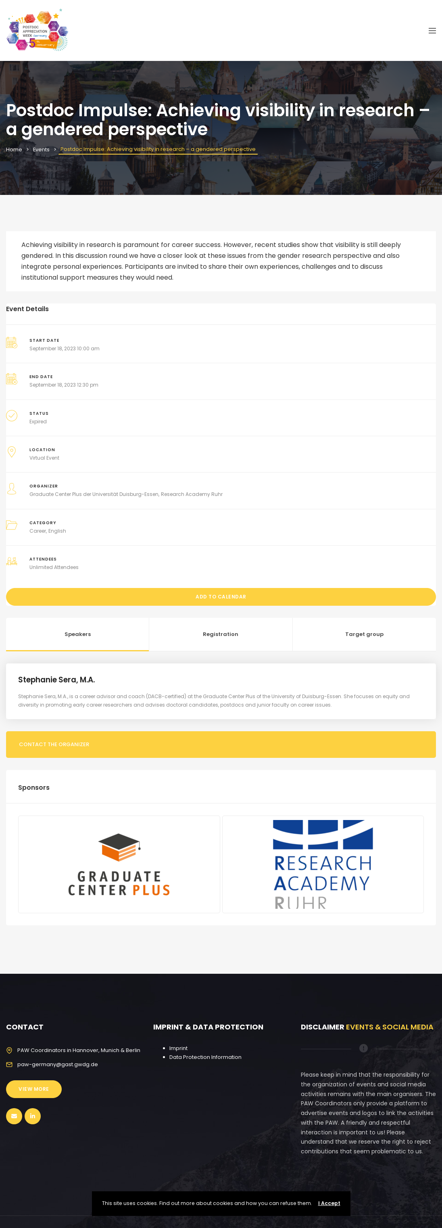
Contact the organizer (54, 744)
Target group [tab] (364, 634)
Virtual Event (44, 457)
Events (41, 149)
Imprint (178, 1048)
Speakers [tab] (78, 634)
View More (34, 1089)
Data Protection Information (205, 1057)
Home (14, 149)
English (57, 530)
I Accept (329, 1203)
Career (37, 530)
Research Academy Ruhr (192, 494)
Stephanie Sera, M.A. (58, 679)
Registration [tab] (220, 634)
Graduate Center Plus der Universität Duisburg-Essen (93, 494)
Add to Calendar (221, 596)
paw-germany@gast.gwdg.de (57, 1064)
